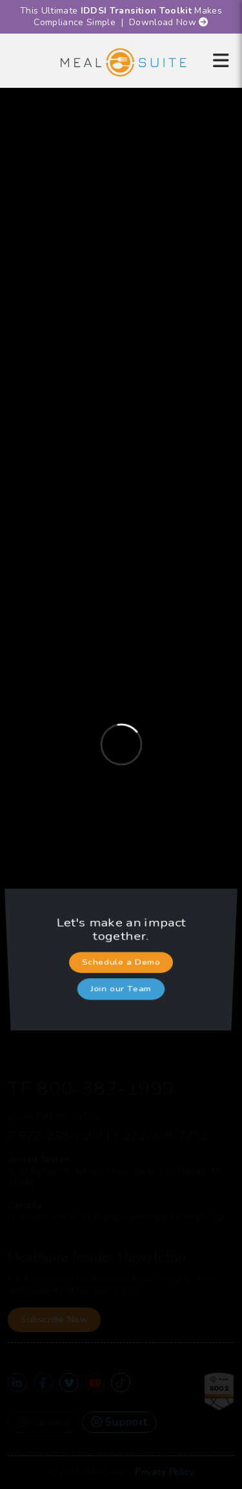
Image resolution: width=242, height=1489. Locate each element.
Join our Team (121, 979)
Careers (43, 1422)
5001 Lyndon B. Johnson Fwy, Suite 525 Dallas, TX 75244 (115, 1177)
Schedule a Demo (121, 962)
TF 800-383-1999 (91, 1089)
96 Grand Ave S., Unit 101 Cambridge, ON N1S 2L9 (116, 1217)
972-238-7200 (61, 1136)
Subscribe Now (54, 1319)
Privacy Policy (165, 1472)
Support (119, 1422)
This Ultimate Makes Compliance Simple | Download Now (121, 16)
